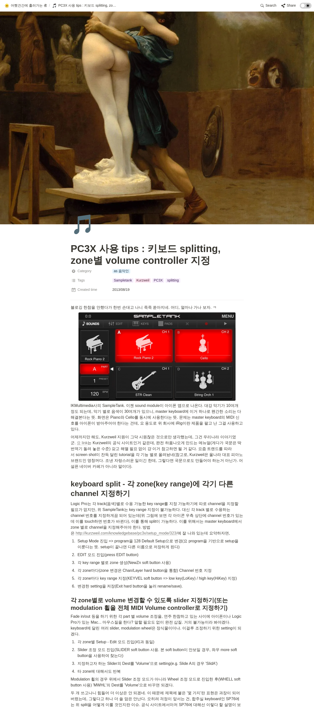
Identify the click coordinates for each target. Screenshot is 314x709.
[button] (26, 6)
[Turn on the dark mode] (306, 7)
